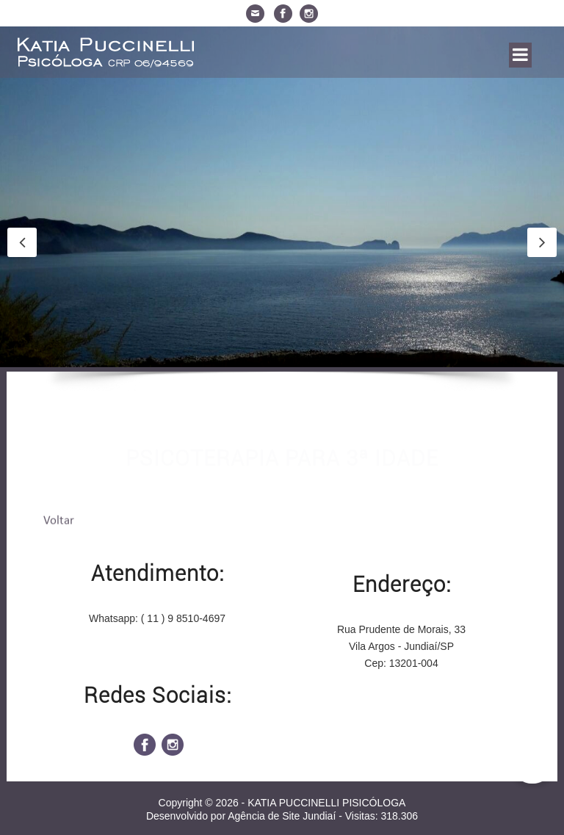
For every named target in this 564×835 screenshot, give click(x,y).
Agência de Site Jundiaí (282, 816)
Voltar (58, 522)
